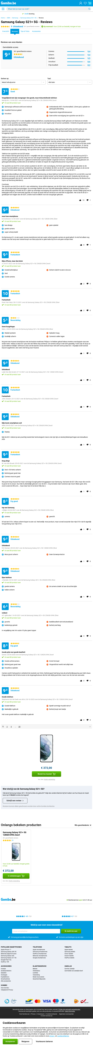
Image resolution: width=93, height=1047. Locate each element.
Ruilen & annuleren (38, 977)
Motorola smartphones (40, 956)
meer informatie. (70, 1011)
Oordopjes (4, 975)
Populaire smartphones (11, 947)
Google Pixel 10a (6, 960)
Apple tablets (69, 949)
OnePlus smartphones (39, 953)
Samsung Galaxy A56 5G (8, 951)
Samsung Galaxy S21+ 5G (28, 18)
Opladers (3, 973)
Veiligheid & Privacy (7, 990)
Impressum (40, 1014)
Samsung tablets (70, 951)
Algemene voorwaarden (66, 1014)
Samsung (15, 18)
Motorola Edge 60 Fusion (8, 953)
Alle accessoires (6, 981)
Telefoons (37, 947)
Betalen (35, 969)
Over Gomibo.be (24, 1014)
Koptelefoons (5, 977)
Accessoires (6, 966)
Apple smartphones (39, 949)
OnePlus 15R (5, 962)
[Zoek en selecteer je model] (48, 9)
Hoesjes (3, 969)
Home (3, 18)
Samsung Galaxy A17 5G (8, 958)
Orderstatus (36, 971)
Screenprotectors (6, 971)
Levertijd (35, 973)
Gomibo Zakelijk (69, 969)
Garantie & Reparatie (39, 979)
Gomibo (4, 985)
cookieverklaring (63, 1036)
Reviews (41, 18)
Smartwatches (5, 979)
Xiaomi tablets (69, 956)
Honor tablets (69, 953)
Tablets (68, 947)
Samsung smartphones (40, 951)
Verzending (36, 975)
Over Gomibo (5, 988)
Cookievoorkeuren (51, 1014)
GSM (8, 18)
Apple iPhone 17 (6, 949)
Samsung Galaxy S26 (7, 956)
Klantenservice (39, 966)
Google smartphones (39, 958)
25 (19, 727)
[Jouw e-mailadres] (36, 931)
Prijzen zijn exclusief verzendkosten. (69, 1009)
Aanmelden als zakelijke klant (74, 971)
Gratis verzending (49, 779)
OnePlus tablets (69, 958)
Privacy (33, 1014)
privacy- (52, 1036)
